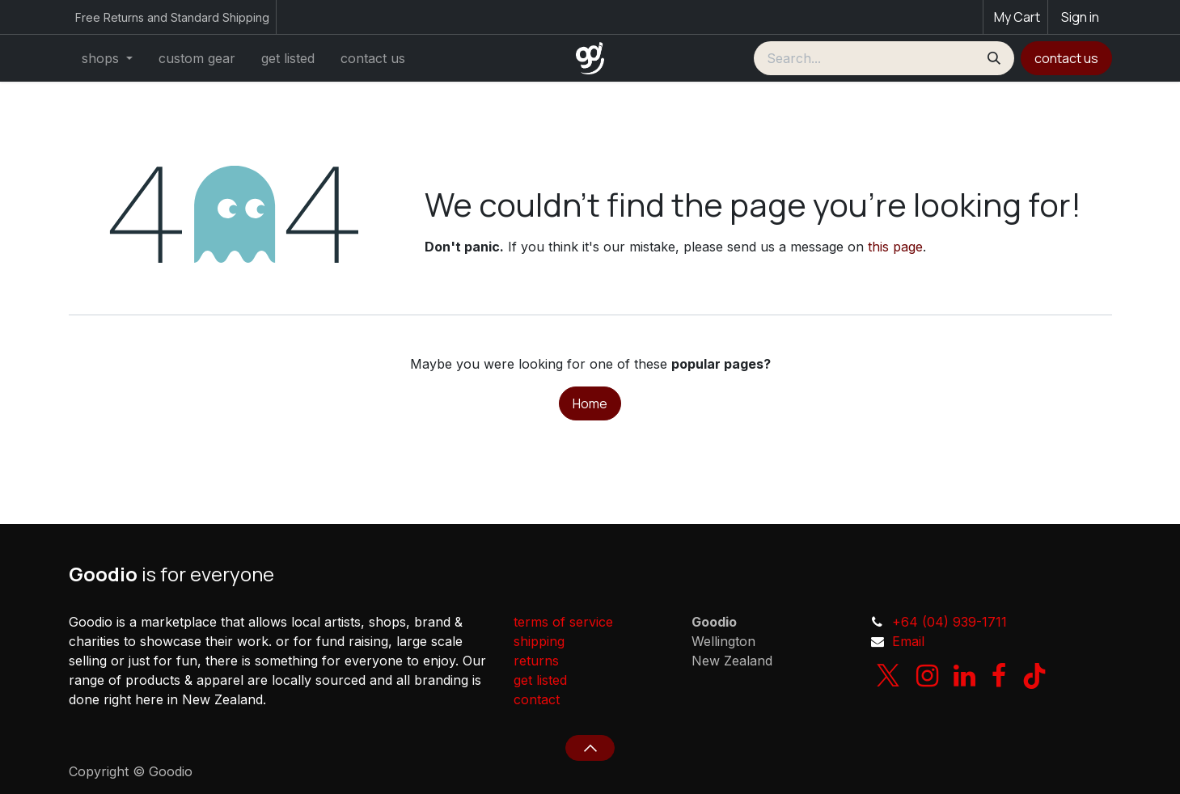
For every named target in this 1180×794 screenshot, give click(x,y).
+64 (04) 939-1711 (949, 622)
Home (590, 403)
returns (536, 661)
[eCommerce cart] (1015, 17)
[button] (590, 748)
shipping (539, 641)
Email (908, 641)
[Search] (994, 58)
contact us (1066, 58)
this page (895, 247)
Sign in (1080, 17)
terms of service (563, 622)
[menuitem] (107, 58)
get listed (540, 680)
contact (537, 699)
